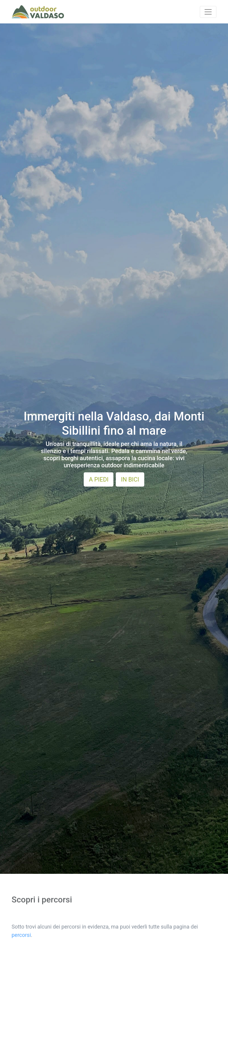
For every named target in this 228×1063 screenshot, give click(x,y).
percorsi (21, 914)
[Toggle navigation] (208, 12)
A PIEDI (98, 479)
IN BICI (130, 479)
